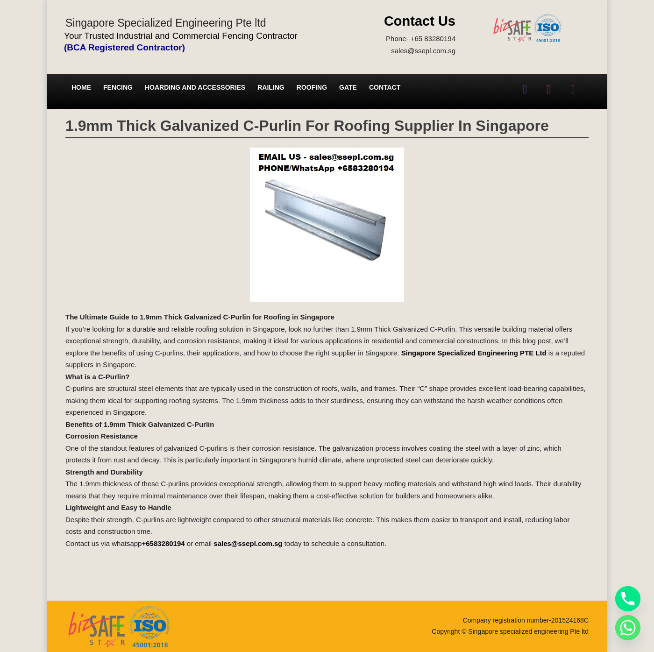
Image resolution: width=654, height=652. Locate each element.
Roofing (312, 87)
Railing (270, 87)
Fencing (118, 87)
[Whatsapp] (627, 627)
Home (81, 87)
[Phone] (627, 598)
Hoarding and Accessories (195, 87)
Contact (384, 87)
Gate (348, 87)
